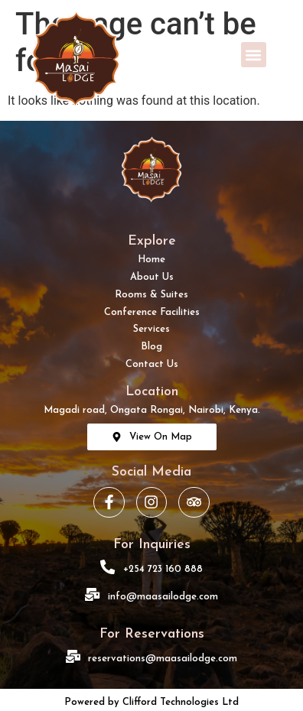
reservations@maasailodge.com (162, 659)
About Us (152, 277)
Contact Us (151, 364)
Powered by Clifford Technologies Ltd (151, 702)
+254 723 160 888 (163, 569)
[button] (253, 54)
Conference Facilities (152, 312)
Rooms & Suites (151, 295)
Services (151, 329)
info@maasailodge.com (163, 597)
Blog (151, 347)
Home (151, 260)
